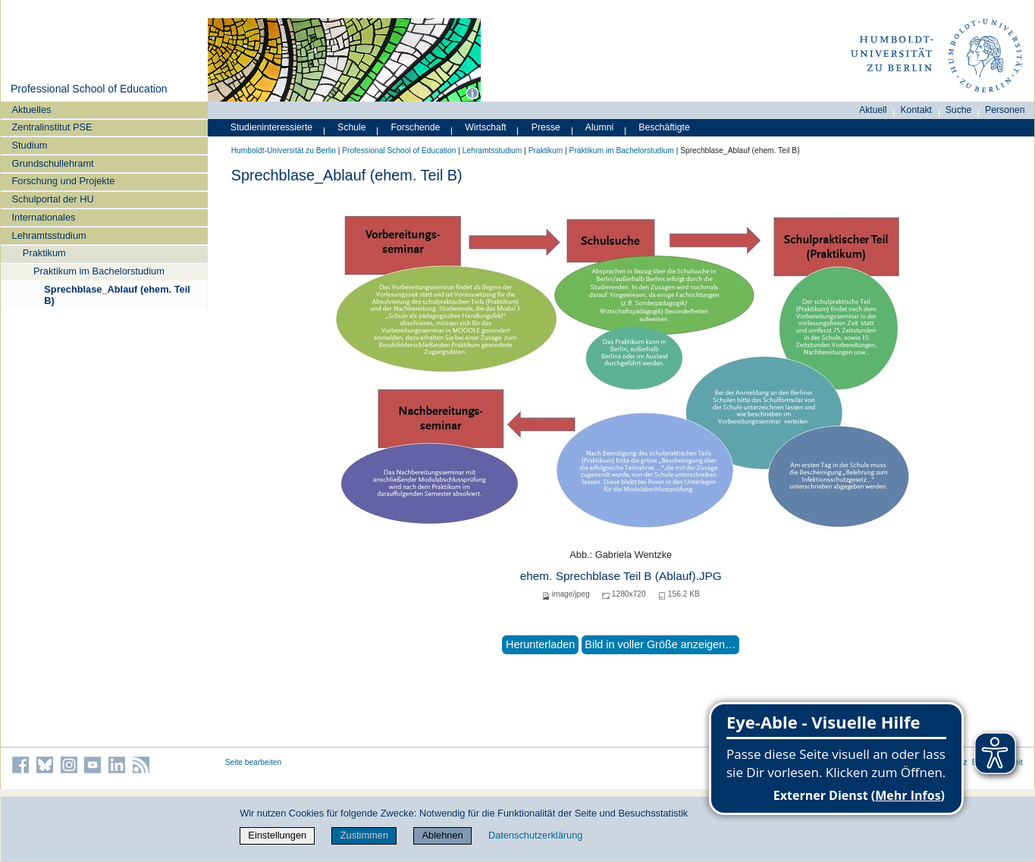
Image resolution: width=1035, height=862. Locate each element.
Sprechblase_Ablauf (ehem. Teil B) (117, 295)
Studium (30, 145)
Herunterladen (540, 644)
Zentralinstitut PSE (52, 127)
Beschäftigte (664, 127)
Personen (1005, 110)
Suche (959, 110)
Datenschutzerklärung (535, 835)
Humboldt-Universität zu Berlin (283, 150)
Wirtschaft (486, 127)
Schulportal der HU (53, 199)
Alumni (599, 127)
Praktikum (44, 253)
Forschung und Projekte (63, 181)
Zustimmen (364, 835)
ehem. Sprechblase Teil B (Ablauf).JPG (621, 575)
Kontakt (916, 110)
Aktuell (873, 110)
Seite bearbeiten (253, 762)
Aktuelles (32, 109)
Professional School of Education (89, 89)
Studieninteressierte (271, 127)
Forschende (416, 127)
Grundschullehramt (53, 163)
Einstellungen (277, 835)
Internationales (44, 217)
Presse (546, 127)
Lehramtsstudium (49, 235)
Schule (351, 127)
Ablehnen (442, 835)
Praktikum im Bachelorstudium (99, 271)
